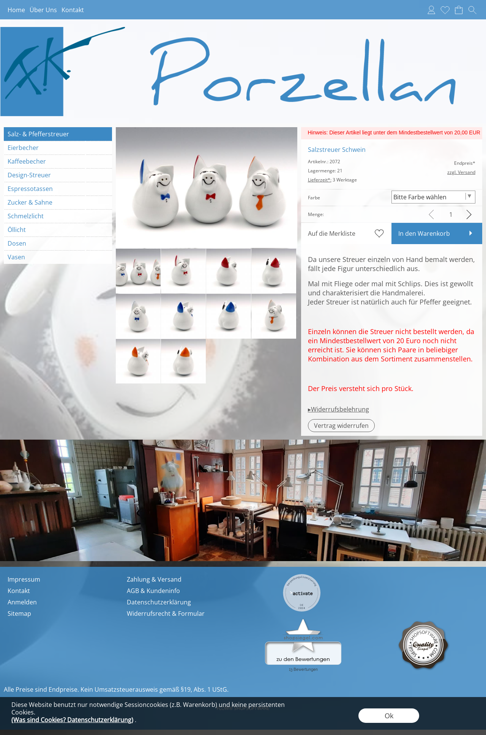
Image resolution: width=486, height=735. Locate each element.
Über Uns (43, 10)
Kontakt (73, 10)
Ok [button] (389, 715)
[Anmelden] (431, 10)
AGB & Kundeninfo (153, 591)
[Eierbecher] (58, 148)
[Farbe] (433, 197)
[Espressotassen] (58, 189)
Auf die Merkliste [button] (331, 233)
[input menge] (450, 214)
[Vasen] (58, 257)
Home (16, 10)
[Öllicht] (58, 230)
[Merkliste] (445, 10)
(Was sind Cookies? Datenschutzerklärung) (72, 720)
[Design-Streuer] (58, 175)
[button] (472, 10)
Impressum (24, 579)
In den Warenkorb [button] (424, 233)
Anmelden (22, 602)
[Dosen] (58, 243)
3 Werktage (332, 180)
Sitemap (19, 613)
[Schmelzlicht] (58, 216)
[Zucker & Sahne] (58, 202)
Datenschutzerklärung (159, 602)
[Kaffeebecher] (58, 161)
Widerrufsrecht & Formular (166, 613)
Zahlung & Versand (154, 579)
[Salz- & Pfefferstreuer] (58, 134)
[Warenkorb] (459, 10)
